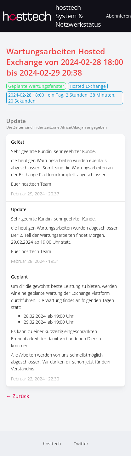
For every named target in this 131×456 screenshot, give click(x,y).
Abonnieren (118, 16)
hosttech (52, 444)
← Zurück (17, 396)
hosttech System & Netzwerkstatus (52, 16)
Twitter (81, 444)
